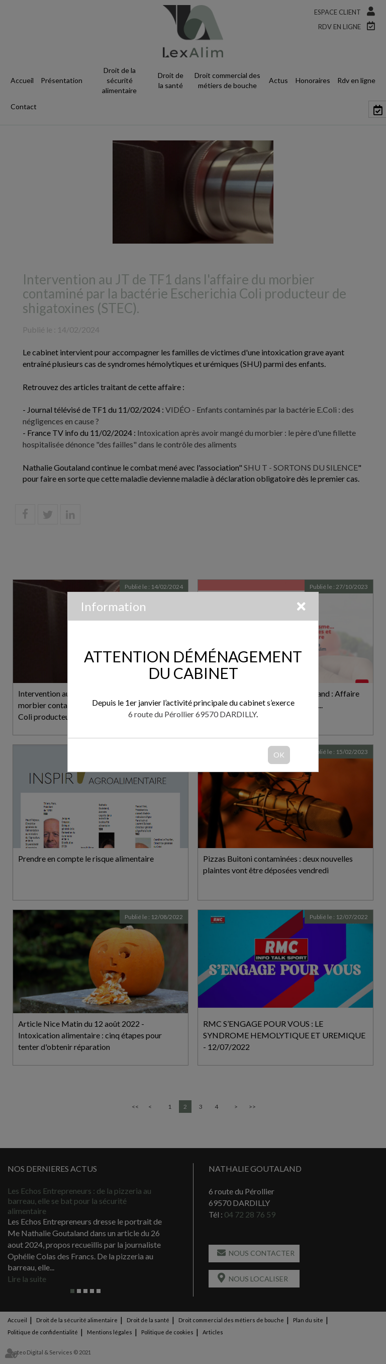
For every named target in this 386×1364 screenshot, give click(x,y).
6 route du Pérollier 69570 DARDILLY (192, 714)
